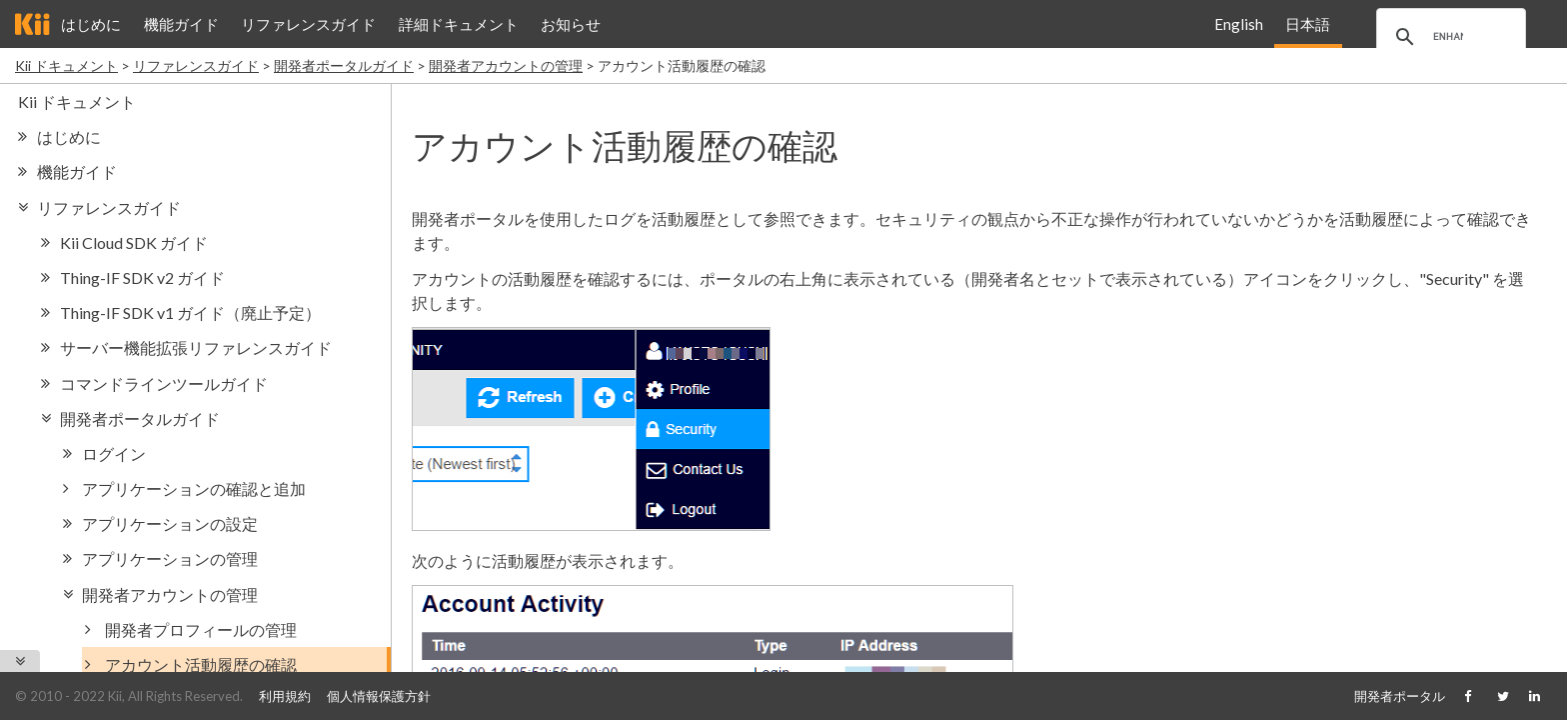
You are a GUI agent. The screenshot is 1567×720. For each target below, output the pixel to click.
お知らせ (571, 24)
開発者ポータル (1399, 696)
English (1238, 24)
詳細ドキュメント (459, 24)
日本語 (1307, 24)
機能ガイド (181, 24)
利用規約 (285, 696)
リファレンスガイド (308, 24)
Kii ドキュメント (66, 65)
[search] (1448, 37)
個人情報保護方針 (379, 696)
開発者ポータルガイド (344, 65)
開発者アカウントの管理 (506, 65)
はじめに (91, 24)
